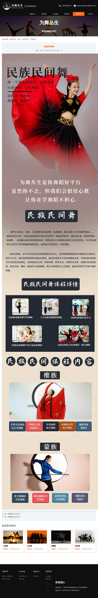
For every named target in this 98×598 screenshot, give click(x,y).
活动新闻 (48, 576)
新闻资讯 (78, 14)
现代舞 (10, 514)
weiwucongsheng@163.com (86, 6)
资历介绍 (21, 579)
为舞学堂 (44, 14)
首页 (19, 39)
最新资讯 (48, 579)
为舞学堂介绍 (6, 579)
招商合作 (67, 14)
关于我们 (90, 14)
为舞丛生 (32, 14)
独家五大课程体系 (7, 576)
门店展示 (36, 576)
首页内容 (25, 39)
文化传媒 (55, 14)
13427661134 (67, 6)
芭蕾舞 (10, 517)
